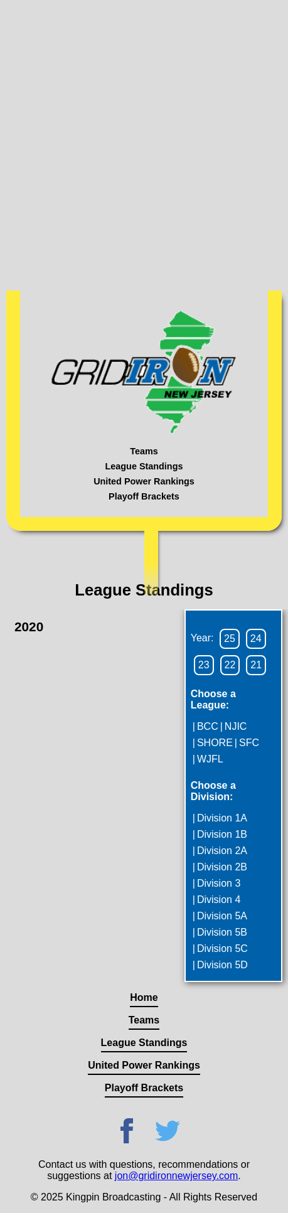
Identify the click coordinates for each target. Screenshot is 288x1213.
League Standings (144, 466)
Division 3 (218, 883)
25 (229, 638)
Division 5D (222, 964)
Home (143, 997)
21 (256, 665)
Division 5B (222, 932)
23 (204, 665)
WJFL (210, 759)
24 (256, 638)
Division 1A (222, 818)
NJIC (236, 726)
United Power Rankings (144, 481)
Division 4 (218, 899)
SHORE (215, 742)
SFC (249, 742)
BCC (207, 726)
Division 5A (222, 916)
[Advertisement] (144, 144)
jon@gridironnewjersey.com (176, 1175)
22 (230, 665)
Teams (144, 451)
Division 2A (222, 850)
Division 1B (222, 834)
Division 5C (222, 948)
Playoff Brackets (144, 496)
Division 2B (222, 867)
